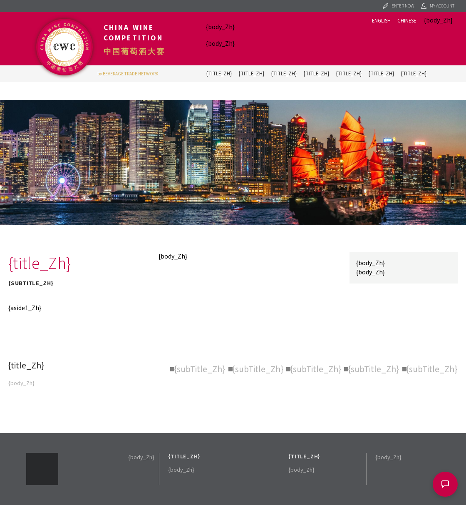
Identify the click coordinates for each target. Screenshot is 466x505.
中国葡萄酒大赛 (134, 51)
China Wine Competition (133, 32)
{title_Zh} (219, 73)
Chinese (406, 21)
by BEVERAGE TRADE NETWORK (128, 74)
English (381, 21)
